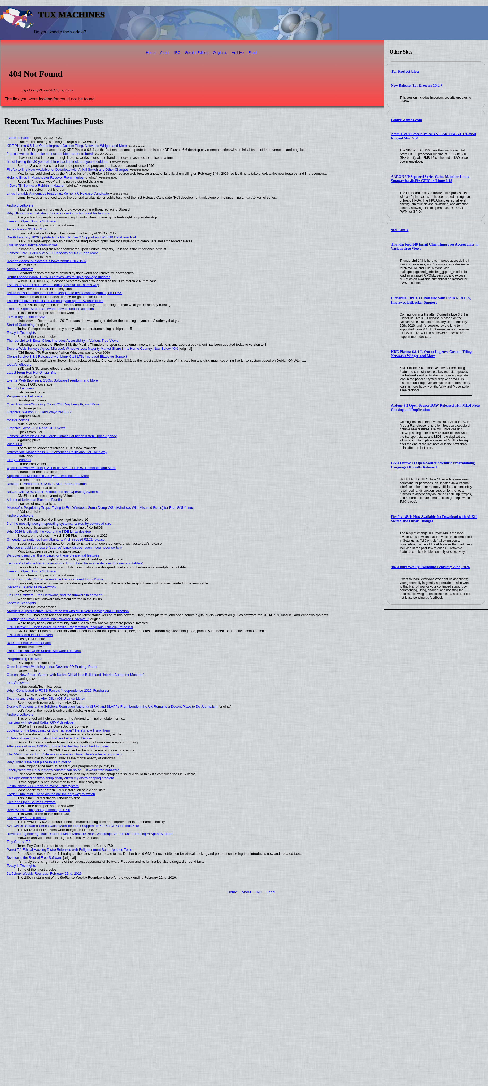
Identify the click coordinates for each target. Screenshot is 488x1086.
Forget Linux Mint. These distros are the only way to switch (51, 795)
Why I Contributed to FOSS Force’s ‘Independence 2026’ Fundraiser (58, 691)
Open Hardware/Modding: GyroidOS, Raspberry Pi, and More (53, 405)
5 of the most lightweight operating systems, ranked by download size (59, 524)
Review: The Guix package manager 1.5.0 (38, 811)
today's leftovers (19, 365)
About (165, 53)
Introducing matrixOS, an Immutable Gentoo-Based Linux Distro (55, 580)
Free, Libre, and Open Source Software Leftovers (44, 652)
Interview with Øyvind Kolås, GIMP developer (41, 723)
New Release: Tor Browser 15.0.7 (416, 85)
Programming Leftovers (24, 397)
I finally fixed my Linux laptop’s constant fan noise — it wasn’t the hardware (63, 771)
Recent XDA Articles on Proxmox (31, 588)
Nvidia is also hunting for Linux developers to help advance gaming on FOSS (64, 294)
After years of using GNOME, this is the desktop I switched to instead (59, 747)
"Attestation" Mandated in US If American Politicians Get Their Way (57, 453)
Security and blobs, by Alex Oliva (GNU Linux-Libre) (46, 699)
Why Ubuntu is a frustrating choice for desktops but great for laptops (58, 214)
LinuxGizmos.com (406, 120)
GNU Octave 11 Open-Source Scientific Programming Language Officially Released (433, 465)
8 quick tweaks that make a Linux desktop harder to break (50, 154)
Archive (238, 53)
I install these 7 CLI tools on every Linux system (43, 787)
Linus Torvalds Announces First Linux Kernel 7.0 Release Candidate (58, 194)
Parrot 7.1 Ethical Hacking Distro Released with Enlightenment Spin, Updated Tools (69, 850)
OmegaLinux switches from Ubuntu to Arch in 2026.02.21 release (56, 540)
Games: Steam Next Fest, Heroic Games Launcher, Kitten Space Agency (62, 437)
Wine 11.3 (14, 445)
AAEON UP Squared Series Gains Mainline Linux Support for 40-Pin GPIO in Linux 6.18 (430, 179)
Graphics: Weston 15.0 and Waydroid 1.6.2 (39, 413)
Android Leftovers (20, 206)
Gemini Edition (196, 53)
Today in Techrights (21, 333)
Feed (253, 53)
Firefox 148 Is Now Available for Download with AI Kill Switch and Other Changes (68, 170)
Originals (220, 53)
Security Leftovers (20, 389)
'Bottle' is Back (18, 139)
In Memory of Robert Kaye (26, 317)
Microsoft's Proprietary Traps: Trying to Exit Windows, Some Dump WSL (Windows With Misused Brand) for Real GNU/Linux (100, 508)
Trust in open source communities (32, 246)
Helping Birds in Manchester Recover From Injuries (45, 178)
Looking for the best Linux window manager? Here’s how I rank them (58, 731)
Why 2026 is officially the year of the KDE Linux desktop (49, 532)
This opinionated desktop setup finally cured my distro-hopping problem (60, 779)
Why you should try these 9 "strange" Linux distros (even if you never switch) (64, 548)
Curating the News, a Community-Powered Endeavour (48, 620)
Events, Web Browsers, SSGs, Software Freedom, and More (52, 381)
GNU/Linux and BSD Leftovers (30, 636)
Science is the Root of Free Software (34, 858)
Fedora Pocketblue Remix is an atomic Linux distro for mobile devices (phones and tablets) (75, 564)
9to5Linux (400, 230)
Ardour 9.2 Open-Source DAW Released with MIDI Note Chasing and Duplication (68, 612)
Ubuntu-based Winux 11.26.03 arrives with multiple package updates (58, 278)
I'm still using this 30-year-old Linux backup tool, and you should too (57, 162)
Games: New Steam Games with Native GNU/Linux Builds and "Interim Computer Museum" (76, 675)
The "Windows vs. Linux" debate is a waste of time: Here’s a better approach (64, 755)
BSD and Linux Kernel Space (29, 644)
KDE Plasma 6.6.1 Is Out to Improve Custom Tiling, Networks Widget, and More (432, 354)
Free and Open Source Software (31, 222)
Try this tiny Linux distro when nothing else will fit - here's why (53, 286)
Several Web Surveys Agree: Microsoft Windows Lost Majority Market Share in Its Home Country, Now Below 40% (92, 349)
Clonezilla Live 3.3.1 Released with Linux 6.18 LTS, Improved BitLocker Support (431, 300)
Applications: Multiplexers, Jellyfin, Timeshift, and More (48, 477)
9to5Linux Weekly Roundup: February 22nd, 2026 (430, 567)
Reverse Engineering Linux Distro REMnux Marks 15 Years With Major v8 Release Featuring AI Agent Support (90, 835)
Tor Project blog (405, 71)
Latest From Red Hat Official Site (31, 373)
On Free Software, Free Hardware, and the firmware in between (55, 596)
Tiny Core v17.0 (19, 842)
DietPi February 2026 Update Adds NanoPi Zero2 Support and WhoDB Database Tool (71, 238)
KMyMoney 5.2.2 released (26, 819)
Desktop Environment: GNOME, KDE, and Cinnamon (47, 485)
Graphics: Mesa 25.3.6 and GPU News (36, 429)
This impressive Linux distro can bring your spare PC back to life (55, 302)
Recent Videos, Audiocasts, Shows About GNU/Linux (46, 262)
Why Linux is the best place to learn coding (39, 763)
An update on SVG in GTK (27, 230)
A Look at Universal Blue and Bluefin (34, 500)
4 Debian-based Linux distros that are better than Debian (49, 739)
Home (150, 53)
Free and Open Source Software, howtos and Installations (50, 310)
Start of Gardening (21, 325)
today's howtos (18, 421)
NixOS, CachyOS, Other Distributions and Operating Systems (53, 492)
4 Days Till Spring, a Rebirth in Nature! (36, 186)
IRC (177, 53)
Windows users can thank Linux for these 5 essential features (53, 556)
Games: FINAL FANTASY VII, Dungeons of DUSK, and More (52, 254)
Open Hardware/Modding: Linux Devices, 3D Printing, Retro (52, 667)
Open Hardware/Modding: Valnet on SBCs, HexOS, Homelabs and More (61, 469)
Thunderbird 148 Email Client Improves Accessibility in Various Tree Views (63, 341)
